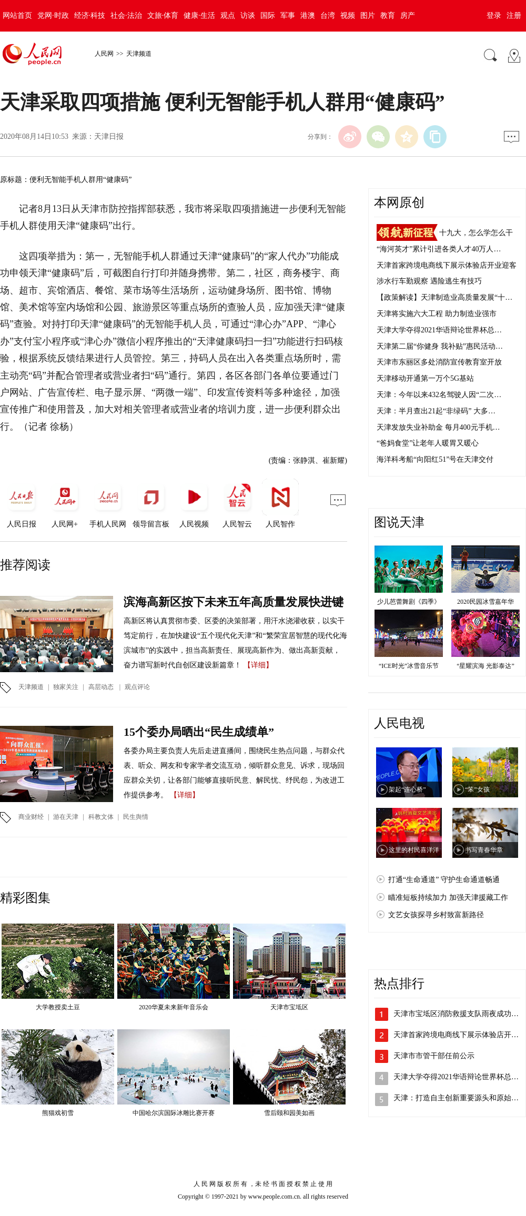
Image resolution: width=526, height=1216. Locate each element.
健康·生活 (199, 15)
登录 (494, 15)
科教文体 (101, 816)
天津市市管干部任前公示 (433, 1056)
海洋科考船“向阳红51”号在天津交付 (435, 459)
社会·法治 (126, 15)
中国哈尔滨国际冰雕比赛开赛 (174, 1113)
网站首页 (17, 15)
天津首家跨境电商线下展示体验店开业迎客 (447, 265)
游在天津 (65, 816)
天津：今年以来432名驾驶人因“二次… (439, 395)
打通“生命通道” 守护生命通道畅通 (444, 880)
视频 (347, 15)
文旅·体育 (163, 15)
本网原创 (399, 202)
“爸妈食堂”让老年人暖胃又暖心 (428, 443)
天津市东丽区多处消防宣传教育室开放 (439, 362)
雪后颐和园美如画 (289, 1113)
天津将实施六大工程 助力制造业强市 (437, 314)
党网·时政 (53, 15)
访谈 (247, 15)
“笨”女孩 (477, 789)
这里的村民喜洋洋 (414, 850)
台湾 (327, 15)
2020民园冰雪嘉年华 (485, 601)
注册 (514, 15)
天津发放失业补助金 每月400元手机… (438, 427)
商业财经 (31, 816)
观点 (227, 15)
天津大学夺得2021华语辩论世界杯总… (439, 330)
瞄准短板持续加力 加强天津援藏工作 (448, 897)
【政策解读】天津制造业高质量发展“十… (444, 297)
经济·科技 (90, 15)
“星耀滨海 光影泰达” (485, 666)
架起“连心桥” (407, 789)
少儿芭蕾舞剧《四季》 (408, 601)
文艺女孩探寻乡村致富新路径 (436, 915)
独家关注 (65, 687)
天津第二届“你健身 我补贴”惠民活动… (440, 346)
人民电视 (399, 723)
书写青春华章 (484, 850)
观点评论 (137, 687)
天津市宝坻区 (289, 1007)
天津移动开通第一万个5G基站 (425, 378)
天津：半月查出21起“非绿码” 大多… (436, 411)
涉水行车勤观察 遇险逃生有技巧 (429, 281)
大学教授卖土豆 (58, 1007)
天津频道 (138, 53)
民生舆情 (135, 816)
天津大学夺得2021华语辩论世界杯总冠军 (459, 1077)
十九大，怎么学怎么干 (476, 233)
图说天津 (399, 522)
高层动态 (101, 687)
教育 (387, 15)
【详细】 (258, 665)
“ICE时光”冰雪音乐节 (409, 666)
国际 (267, 15)
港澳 (307, 15)
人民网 (104, 53)
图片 (367, 15)
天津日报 (109, 136)
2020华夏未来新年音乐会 (173, 1007)
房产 (407, 15)
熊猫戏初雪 (58, 1113)
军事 (287, 15)
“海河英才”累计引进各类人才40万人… (439, 249)
